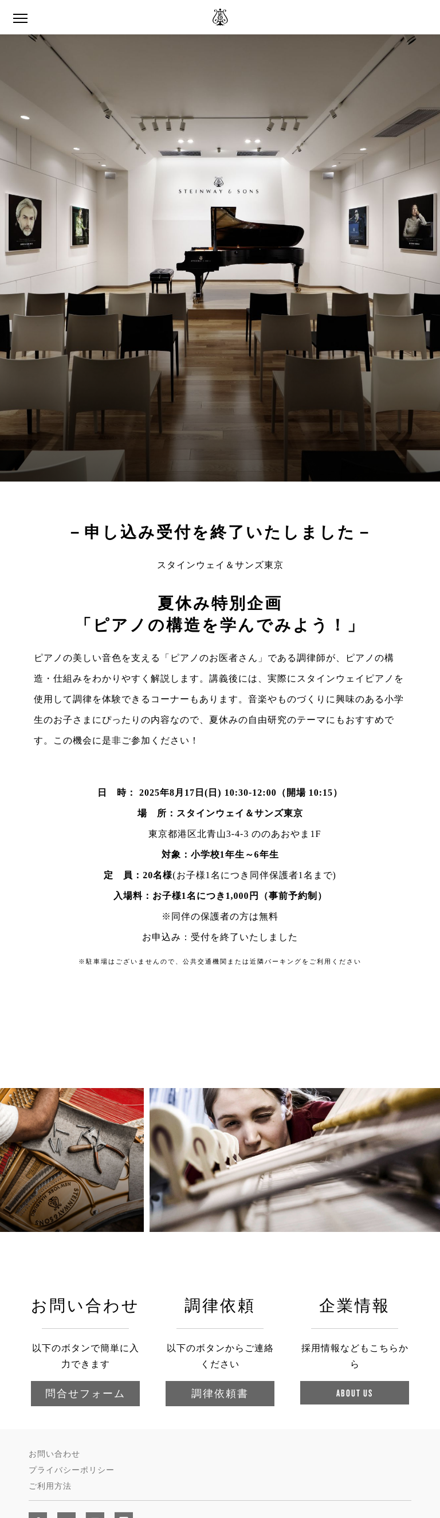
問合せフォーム (85, 1393)
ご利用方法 (50, 1486)
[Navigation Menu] (20, 17)
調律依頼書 (220, 1393)
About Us (354, 1393)
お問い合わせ (54, 1454)
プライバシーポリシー (72, 1470)
